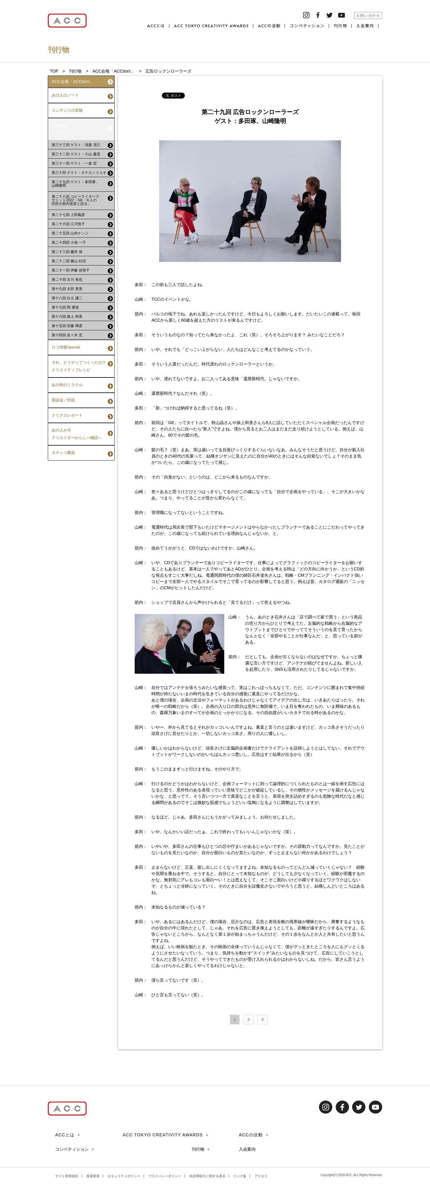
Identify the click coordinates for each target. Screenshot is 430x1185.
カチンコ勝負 (82, 413)
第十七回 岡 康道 (82, 295)
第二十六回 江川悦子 (82, 212)
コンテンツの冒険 (82, 106)
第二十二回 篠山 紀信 (82, 249)
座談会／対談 (82, 373)
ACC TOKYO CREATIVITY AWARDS (211, 26)
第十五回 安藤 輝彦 (82, 314)
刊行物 (340, 26)
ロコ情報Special (82, 333)
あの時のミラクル (82, 361)
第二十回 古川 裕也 (82, 267)
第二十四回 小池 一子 (82, 230)
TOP (54, 71)
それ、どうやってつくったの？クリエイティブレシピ (82, 346)
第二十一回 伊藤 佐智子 (82, 258)
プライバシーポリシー (164, 1176)
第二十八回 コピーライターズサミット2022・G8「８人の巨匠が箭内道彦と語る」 (82, 187)
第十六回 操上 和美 (82, 304)
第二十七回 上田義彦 (82, 202)
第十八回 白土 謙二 (82, 286)
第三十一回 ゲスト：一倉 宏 (82, 151)
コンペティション (307, 26)
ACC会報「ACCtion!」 (114, 71)
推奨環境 (92, 1176)
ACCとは (156, 26)
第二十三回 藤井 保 (82, 239)
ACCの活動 (269, 26)
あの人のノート (82, 94)
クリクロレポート (82, 385)
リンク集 (239, 1176)
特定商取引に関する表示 (207, 1176)
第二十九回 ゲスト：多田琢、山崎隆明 (82, 171)
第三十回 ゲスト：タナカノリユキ (82, 160)
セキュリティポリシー (124, 1176)
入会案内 (365, 26)
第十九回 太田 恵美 (82, 277)
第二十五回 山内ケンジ (82, 221)
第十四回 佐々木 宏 (82, 323)
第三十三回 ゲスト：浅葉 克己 (82, 133)
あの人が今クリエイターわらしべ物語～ (82, 398)
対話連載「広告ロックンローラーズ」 (82, 119)
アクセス (261, 1176)
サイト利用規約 (66, 1176)
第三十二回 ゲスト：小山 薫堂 (82, 142)
